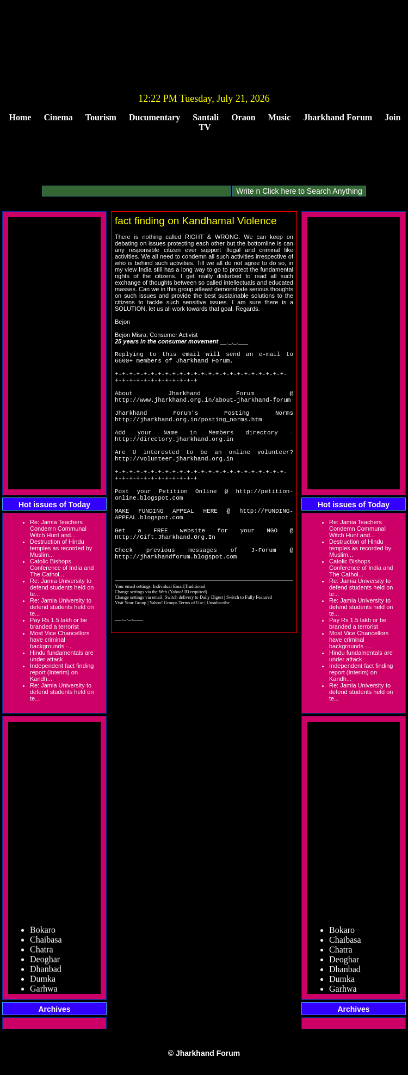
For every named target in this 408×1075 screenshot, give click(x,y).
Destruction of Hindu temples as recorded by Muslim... (61, 548)
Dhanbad (45, 971)
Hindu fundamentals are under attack (62, 655)
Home (20, 117)
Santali (206, 117)
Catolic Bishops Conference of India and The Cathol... (62, 568)
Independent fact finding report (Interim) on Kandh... (62, 672)
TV (205, 127)
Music (279, 117)
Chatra (41, 952)
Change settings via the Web (141, 644)
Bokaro (42, 932)
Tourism (100, 117)
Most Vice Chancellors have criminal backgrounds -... (59, 639)
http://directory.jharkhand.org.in (174, 461)
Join (392, 117)
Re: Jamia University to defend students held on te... (62, 587)
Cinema (58, 117)
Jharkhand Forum (337, 117)
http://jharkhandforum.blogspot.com (176, 608)
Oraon (243, 117)
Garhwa (44, 991)
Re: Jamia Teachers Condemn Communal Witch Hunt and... (58, 528)
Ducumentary (154, 117)
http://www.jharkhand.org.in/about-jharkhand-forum (202, 412)
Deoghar (45, 962)
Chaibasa (46, 942)
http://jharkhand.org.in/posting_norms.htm (188, 437)
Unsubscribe (218, 655)
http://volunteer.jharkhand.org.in (174, 486)
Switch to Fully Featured (249, 649)
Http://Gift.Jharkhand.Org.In (165, 584)
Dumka (42, 981)
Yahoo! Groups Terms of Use (177, 655)
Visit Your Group (131, 655)
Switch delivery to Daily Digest (194, 649)
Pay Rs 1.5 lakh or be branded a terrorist (58, 623)
